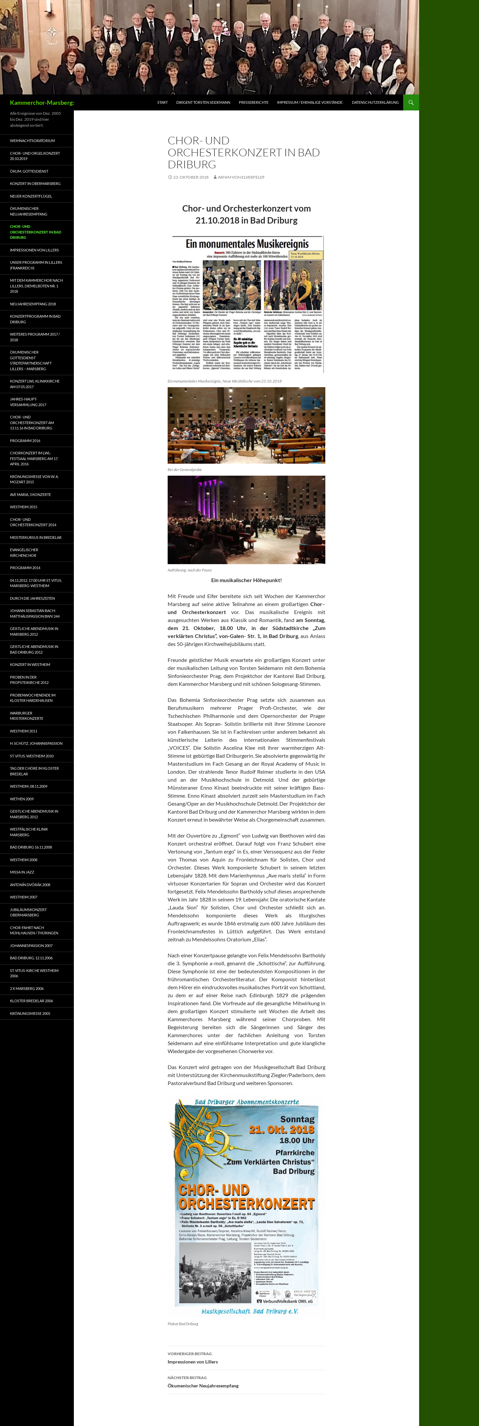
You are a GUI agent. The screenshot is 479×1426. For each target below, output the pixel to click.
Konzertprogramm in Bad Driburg (35, 319)
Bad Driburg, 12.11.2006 (31, 958)
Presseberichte (253, 102)
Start (162, 102)
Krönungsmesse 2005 (30, 1013)
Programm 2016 (25, 440)
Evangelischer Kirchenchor (24, 552)
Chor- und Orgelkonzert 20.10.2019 (35, 156)
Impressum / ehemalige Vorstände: (310, 102)
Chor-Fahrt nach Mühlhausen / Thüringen (34, 930)
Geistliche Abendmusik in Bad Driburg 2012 (34, 649)
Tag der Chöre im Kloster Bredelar (34, 771)
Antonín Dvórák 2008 (30, 884)
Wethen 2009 (22, 799)
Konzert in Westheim (30, 664)
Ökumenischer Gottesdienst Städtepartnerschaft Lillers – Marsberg (31, 360)
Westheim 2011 (23, 731)
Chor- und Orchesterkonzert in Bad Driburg (35, 231)
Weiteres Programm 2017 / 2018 (35, 337)
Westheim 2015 (23, 507)
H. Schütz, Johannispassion (36, 743)
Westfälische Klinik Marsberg (29, 832)
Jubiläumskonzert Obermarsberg (28, 912)
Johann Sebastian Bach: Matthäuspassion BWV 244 (35, 613)
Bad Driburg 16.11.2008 (31, 847)
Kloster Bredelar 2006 (31, 1001)
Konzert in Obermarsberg (35, 183)
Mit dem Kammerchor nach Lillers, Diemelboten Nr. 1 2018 (36, 285)
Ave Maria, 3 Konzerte (30, 494)
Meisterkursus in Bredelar (36, 537)
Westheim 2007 (23, 897)
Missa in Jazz (22, 872)
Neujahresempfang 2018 (33, 304)
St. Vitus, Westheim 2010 (32, 756)
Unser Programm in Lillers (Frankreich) (36, 265)
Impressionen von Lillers (246, 1357)
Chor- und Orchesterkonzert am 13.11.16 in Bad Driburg (32, 422)
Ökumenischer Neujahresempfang (246, 1381)
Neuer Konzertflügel (31, 196)
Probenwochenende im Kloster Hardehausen (33, 698)
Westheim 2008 (23, 860)
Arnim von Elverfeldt (241, 177)
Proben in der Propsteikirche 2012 (29, 680)
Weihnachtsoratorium (32, 140)
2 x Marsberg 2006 (27, 988)
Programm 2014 (25, 567)
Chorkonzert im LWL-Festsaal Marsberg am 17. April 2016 (34, 458)
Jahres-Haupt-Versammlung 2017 (28, 402)
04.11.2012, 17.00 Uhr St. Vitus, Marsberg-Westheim (36, 583)
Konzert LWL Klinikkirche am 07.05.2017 (35, 384)
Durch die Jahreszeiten (32, 598)
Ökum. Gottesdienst (29, 171)
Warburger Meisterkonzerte (26, 716)
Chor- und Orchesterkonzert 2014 (33, 522)
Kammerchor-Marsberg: (42, 102)
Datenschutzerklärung (375, 102)
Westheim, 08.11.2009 (28, 786)
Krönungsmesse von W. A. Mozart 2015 (34, 479)
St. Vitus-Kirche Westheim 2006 (34, 973)
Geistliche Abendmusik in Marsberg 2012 (34, 631)
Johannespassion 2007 (31, 945)
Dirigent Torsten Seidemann (203, 102)
